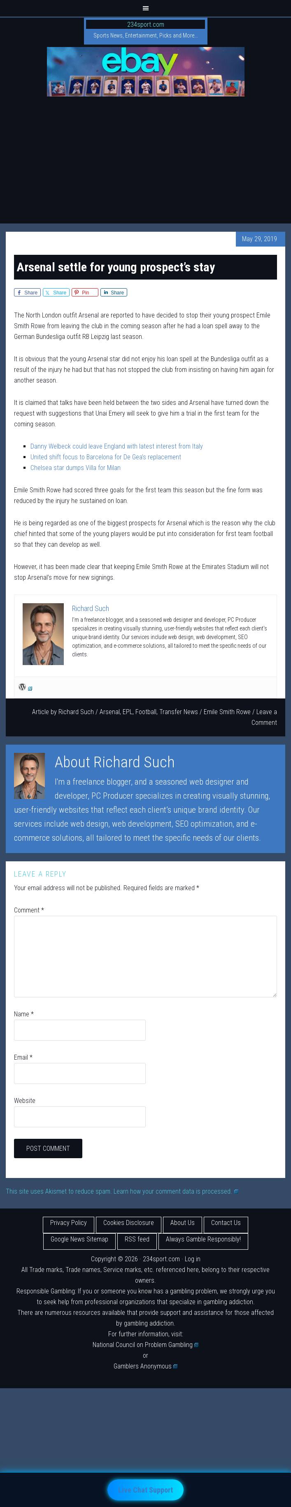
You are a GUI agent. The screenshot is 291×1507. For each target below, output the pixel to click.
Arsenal (110, 712)
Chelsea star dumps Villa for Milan (75, 468)
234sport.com (145, 24)
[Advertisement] (145, 161)
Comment (29, 910)
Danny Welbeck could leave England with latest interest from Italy (116, 446)
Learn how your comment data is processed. (176, 1191)
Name (24, 1014)
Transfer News (178, 712)
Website (24, 1101)
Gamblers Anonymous (146, 1366)
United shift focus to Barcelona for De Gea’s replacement (105, 457)
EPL (128, 712)
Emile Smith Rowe (227, 712)
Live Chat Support (145, 1490)
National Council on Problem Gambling (146, 1345)
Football (145, 712)
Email (23, 1057)
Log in (192, 1259)
